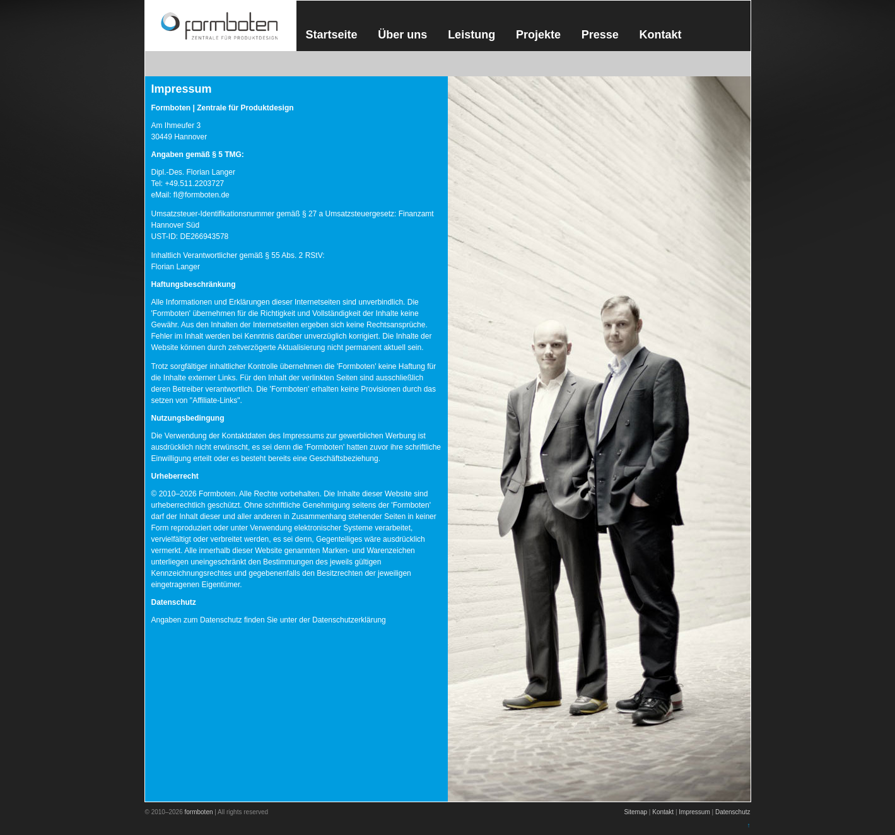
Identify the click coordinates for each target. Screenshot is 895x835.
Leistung (471, 34)
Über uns (402, 34)
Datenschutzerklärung (349, 620)
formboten (198, 812)
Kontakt (661, 34)
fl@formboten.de (201, 194)
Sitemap (635, 812)
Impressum (694, 812)
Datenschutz (733, 812)
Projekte (538, 34)
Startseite (332, 34)
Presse (600, 34)
